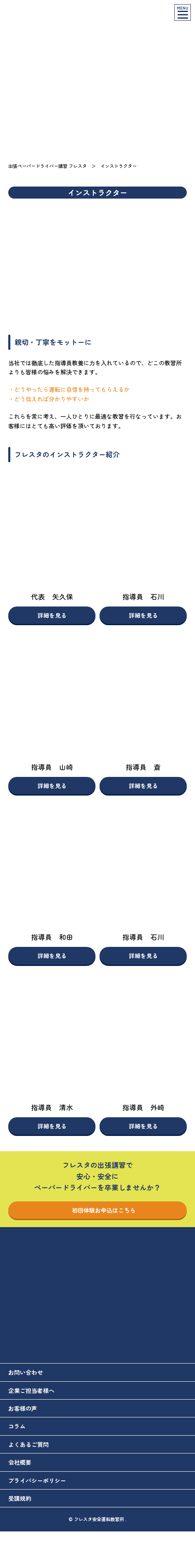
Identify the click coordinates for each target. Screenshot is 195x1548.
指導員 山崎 (52, 767)
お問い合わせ (25, 1372)
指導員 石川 (143, 597)
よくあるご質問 (28, 1444)
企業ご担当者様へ (31, 1390)
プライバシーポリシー (37, 1480)
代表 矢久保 (52, 597)
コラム (17, 1426)
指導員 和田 (52, 937)
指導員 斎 (143, 767)
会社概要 (19, 1462)
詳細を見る (52, 615)
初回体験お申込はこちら (97, 1210)
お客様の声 (22, 1408)
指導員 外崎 (143, 1107)
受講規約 (19, 1498)
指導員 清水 (52, 1107)
